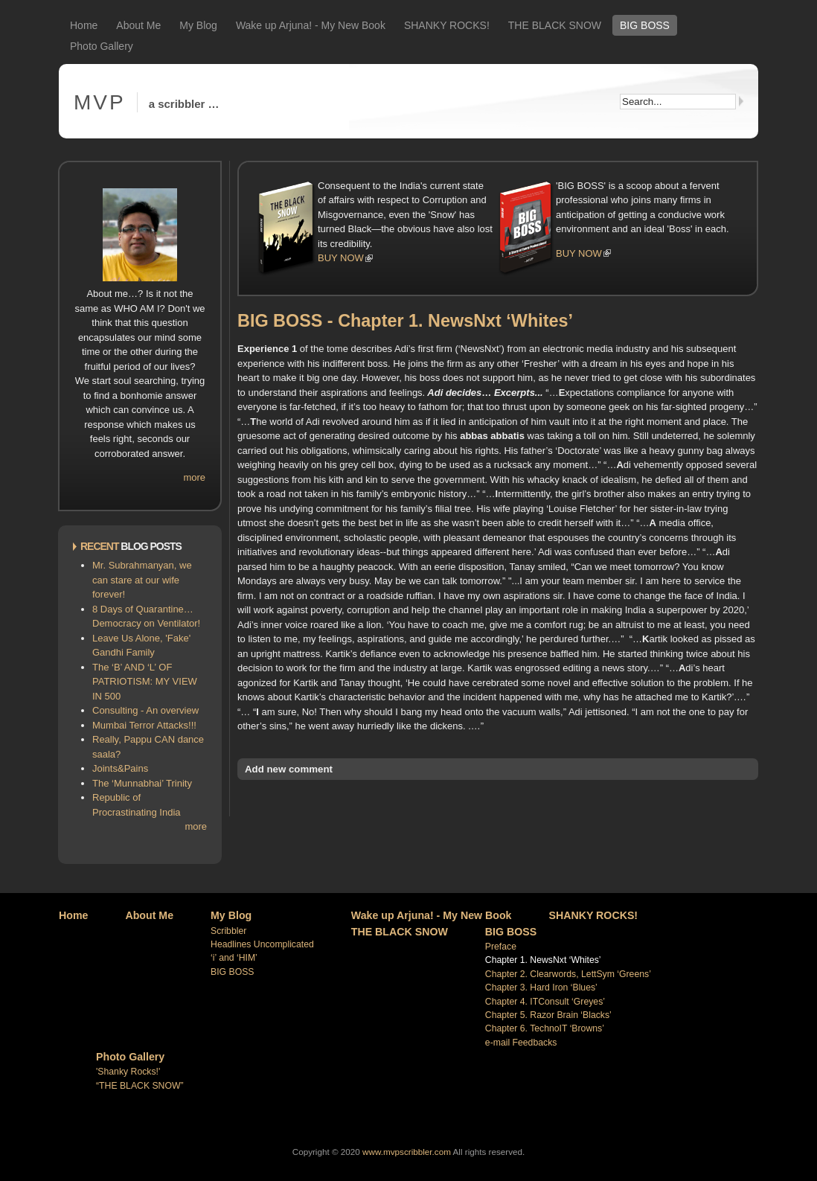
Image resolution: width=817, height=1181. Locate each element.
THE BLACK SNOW (554, 25)
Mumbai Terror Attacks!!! (144, 725)
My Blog (198, 25)
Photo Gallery (101, 46)
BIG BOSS (645, 25)
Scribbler (228, 931)
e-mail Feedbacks (521, 1042)
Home (83, 25)
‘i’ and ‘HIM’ (234, 958)
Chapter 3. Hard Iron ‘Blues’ (541, 987)
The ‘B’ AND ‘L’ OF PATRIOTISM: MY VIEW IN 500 (144, 682)
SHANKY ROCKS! (447, 25)
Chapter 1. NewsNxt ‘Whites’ (543, 960)
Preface (500, 946)
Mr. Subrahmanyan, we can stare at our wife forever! (142, 580)
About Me (138, 25)
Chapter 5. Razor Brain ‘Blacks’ (548, 1015)
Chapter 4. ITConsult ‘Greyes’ (545, 1001)
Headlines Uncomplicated (262, 944)
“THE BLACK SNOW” (140, 1086)
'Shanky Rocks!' (128, 1071)
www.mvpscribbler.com (406, 1151)
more (194, 477)
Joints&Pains (120, 768)
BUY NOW (341, 257)
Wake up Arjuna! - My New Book (310, 25)
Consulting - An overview (145, 710)
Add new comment (289, 769)
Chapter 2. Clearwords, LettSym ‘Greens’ (568, 974)
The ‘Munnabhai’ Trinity (142, 783)
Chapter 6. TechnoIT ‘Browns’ (544, 1028)
